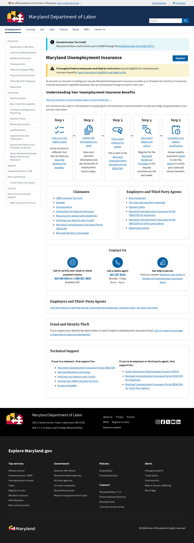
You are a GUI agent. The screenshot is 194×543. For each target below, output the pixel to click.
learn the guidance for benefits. (59, 163)
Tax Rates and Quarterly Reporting (22, 111)
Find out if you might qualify (59, 137)
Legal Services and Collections (19, 137)
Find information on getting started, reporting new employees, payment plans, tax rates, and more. (104, 307)
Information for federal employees (75, 211)
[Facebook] (163, 422)
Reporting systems (139, 228)
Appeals (12, 165)
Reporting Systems (20, 124)
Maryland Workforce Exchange (145, 159)
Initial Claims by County (22, 182)
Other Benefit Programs (22, 81)
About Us (108, 416)
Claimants (13, 40)
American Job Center (171, 274)
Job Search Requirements (23, 52)
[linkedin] (178, 422)
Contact (12, 188)
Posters (131, 416)
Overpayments (17, 63)
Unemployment (13, 29)
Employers (13, 92)
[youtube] (173, 422)
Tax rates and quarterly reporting (147, 202)
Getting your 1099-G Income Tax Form (78, 381)
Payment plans (137, 207)
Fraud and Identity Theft (20, 171)
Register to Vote (120, 422)
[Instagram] (158, 422)
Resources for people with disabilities (76, 215)
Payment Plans (18, 118)
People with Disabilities (22, 75)
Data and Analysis (17, 176)
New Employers (18, 98)
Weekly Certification (20, 58)
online (181, 156)
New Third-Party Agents (22, 103)
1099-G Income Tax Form (23, 202)
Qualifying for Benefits (22, 46)
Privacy (119, 416)
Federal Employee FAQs (22, 69)
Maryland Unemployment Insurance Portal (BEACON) (86, 367)
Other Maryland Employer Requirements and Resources (23, 156)
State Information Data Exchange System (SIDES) (152, 371)
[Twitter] (168, 422)
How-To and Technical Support (19, 195)
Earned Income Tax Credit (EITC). (137, 46)
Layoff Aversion (18, 129)
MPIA (106, 422)
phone (170, 163)
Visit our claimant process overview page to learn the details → (78, 99)
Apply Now (15, 86)
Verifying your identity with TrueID (75, 220)
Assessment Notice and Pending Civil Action (22, 146)
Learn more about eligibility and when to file (102, 72)
